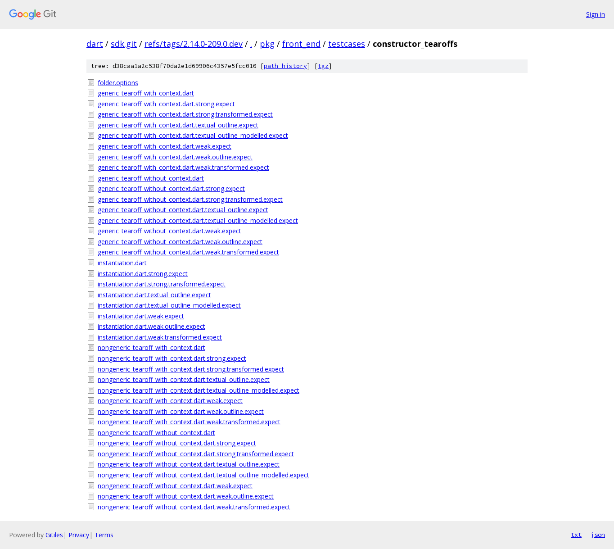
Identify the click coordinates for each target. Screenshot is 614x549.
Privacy (78, 535)
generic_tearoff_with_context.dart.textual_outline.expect (178, 125)
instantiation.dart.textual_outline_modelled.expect (169, 305)
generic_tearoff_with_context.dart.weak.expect (164, 146)
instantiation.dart (122, 263)
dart (94, 43)
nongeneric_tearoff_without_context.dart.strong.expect (177, 443)
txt (576, 535)
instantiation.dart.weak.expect (141, 316)
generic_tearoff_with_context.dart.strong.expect (166, 104)
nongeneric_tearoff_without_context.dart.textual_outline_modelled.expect (203, 475)
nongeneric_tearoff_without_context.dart (156, 432)
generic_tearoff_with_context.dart (146, 93)
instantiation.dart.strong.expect (143, 273)
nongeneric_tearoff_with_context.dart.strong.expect (172, 358)
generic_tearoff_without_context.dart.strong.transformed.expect (190, 199)
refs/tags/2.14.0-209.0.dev (193, 43)
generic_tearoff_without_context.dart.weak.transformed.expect (188, 252)
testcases (346, 43)
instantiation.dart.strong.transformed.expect (162, 284)
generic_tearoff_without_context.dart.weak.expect (169, 231)
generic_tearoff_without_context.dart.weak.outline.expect (180, 241)
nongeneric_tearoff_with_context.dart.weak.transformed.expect (189, 421)
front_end (301, 43)
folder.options (118, 82)
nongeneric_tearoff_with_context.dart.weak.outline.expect (181, 411)
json (598, 535)
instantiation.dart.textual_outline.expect (154, 294)
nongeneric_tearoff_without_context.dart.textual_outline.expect (189, 464)
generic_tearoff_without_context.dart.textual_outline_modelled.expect (198, 220)
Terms (104, 535)
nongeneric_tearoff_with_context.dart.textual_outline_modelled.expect (198, 390)
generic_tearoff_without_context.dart (151, 178)
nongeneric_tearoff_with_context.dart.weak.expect (170, 400)
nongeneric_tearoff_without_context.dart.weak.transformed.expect (194, 507)
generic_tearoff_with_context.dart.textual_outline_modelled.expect (193, 135)
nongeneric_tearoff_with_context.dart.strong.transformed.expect (191, 369)
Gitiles (54, 535)
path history (285, 66)
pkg (267, 43)
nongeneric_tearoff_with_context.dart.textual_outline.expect (184, 379)
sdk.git (124, 43)
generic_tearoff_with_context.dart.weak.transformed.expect (183, 167)
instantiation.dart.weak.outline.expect (151, 326)
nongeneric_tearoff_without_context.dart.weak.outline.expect (186, 496)
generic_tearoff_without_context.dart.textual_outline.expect (183, 209)
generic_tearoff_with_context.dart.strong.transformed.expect (185, 114)
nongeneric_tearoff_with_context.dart (151, 347)
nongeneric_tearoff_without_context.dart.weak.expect (175, 485)
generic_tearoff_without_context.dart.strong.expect (171, 188)
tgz (323, 66)
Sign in (595, 14)
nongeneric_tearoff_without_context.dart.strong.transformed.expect (196, 453)
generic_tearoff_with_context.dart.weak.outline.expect (175, 157)
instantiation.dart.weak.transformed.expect (160, 337)
